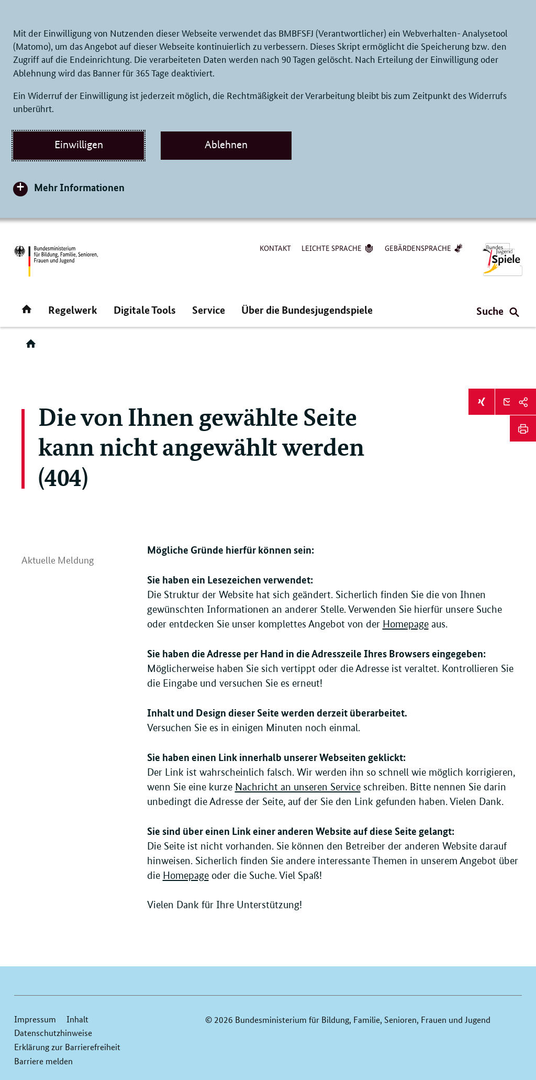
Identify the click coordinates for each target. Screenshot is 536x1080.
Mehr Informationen (79, 187)
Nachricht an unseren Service (298, 787)
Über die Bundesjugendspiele (307, 309)
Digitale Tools (145, 309)
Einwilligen (78, 144)
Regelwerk (72, 309)
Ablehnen (226, 144)
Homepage (406, 624)
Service (208, 309)
